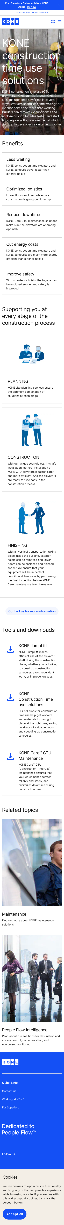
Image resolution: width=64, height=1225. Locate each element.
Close (59, 5)
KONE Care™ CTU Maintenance (35, 755)
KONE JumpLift (33, 645)
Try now (31, 6)
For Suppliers (10, 1107)
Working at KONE (13, 1099)
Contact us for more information (32, 611)
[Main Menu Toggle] (59, 21)
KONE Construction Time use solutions (36, 699)
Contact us (9, 1091)
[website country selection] (53, 21)
